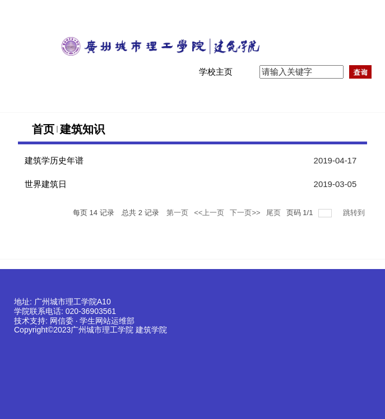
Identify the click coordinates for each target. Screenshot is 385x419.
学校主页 (216, 71)
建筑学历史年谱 (54, 160)
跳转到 (355, 212)
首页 (43, 129)
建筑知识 (82, 129)
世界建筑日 (46, 184)
